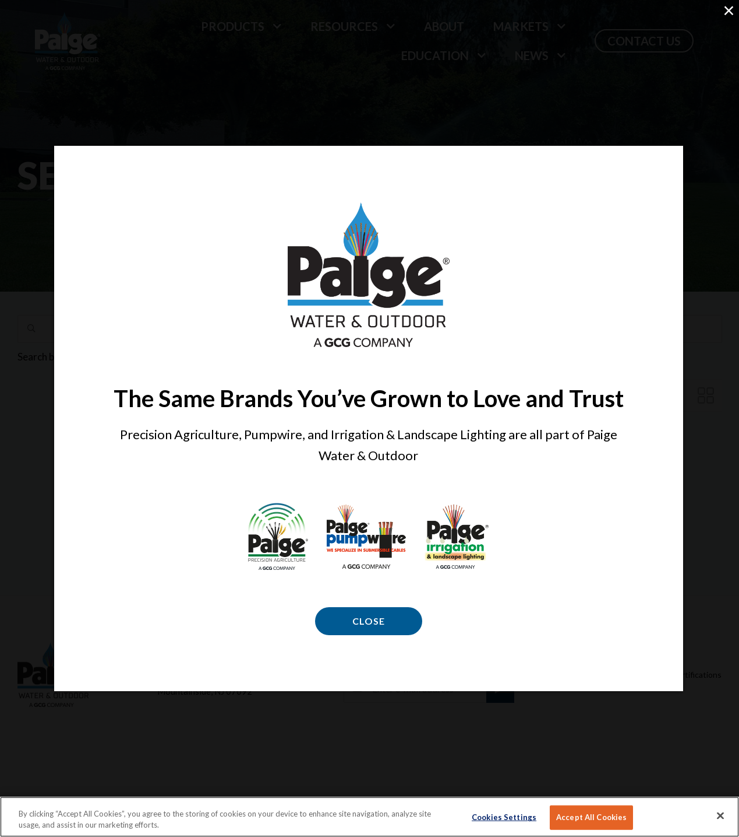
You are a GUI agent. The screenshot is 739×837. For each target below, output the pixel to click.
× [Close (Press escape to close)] (728, 10)
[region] (369, 817)
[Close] (720, 816)
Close (368, 620)
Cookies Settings (504, 817)
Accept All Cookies (591, 817)
